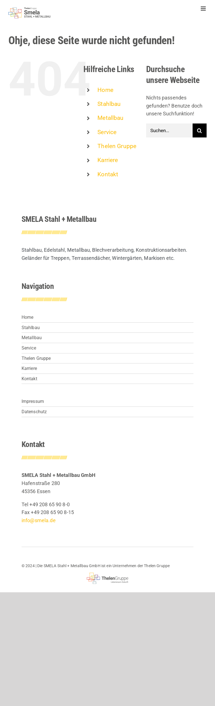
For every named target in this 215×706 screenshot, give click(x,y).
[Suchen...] (169, 130)
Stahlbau (109, 104)
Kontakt (107, 174)
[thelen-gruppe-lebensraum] (107, 575)
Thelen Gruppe (116, 146)
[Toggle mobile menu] (204, 8)
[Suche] (200, 130)
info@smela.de (39, 520)
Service (106, 132)
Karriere (107, 160)
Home (105, 90)
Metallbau (110, 118)
